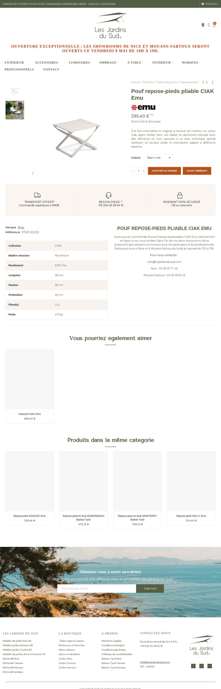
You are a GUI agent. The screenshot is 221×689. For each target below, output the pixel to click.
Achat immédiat (197, 170)
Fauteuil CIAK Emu (30, 414)
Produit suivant (212, 82)
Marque (11, 227)
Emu (21, 227)
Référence (13, 232)
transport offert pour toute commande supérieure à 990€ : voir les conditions (59, 3)
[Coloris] (159, 158)
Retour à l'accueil (208, 82)
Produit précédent (203, 82)
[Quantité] (138, 171)
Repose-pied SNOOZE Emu (30, 515)
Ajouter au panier (164, 170)
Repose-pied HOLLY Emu (191, 515)
